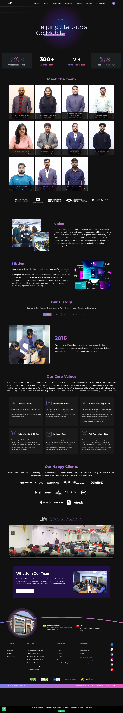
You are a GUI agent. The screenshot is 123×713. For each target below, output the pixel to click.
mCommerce (61, 675)
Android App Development (35, 668)
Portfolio (79, 3)
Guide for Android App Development (88, 684)
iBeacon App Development (35, 687)
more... (81, 690)
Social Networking (62, 684)
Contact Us (10, 671)
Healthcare (60, 668)
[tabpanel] (61, 347)
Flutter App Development (35, 684)
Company (89, 3)
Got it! (61, 711)
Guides (82, 675)
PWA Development (33, 690)
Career (9, 668)
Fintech (59, 671)
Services (36, 3)
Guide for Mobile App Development (87, 681)
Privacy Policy (11, 678)
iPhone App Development (35, 671)
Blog (81, 668)
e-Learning (60, 678)
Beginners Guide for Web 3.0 (86, 678)
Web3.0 (45, 3)
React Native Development (35, 681)
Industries (68, 3)
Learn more (89, 708)
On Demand (60, 687)
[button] (113, 3)
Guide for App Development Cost (87, 687)
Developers (57, 3)
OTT (58, 681)
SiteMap (9, 675)
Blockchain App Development (36, 678)
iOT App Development (34, 675)
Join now (25, 612)
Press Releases (84, 671)
